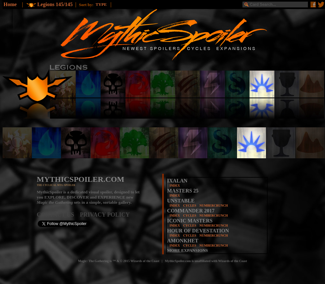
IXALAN (177, 180)
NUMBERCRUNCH (214, 205)
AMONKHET (182, 240)
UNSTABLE (180, 200)
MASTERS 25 (182, 190)
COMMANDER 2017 (190, 210)
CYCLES (189, 205)
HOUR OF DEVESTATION (198, 230)
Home (10, 4)
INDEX (175, 185)
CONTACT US (58, 214)
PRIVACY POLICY (105, 214)
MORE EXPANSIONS (187, 250)
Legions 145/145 (55, 4)
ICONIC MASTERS (189, 220)
